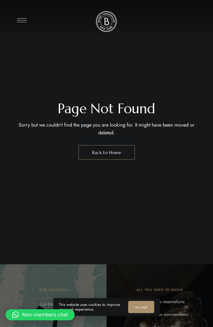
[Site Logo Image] (106, 21)
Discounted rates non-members (159, 317)
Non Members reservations (159, 304)
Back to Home (106, 152)
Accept (141, 307)
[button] (40, 314)
